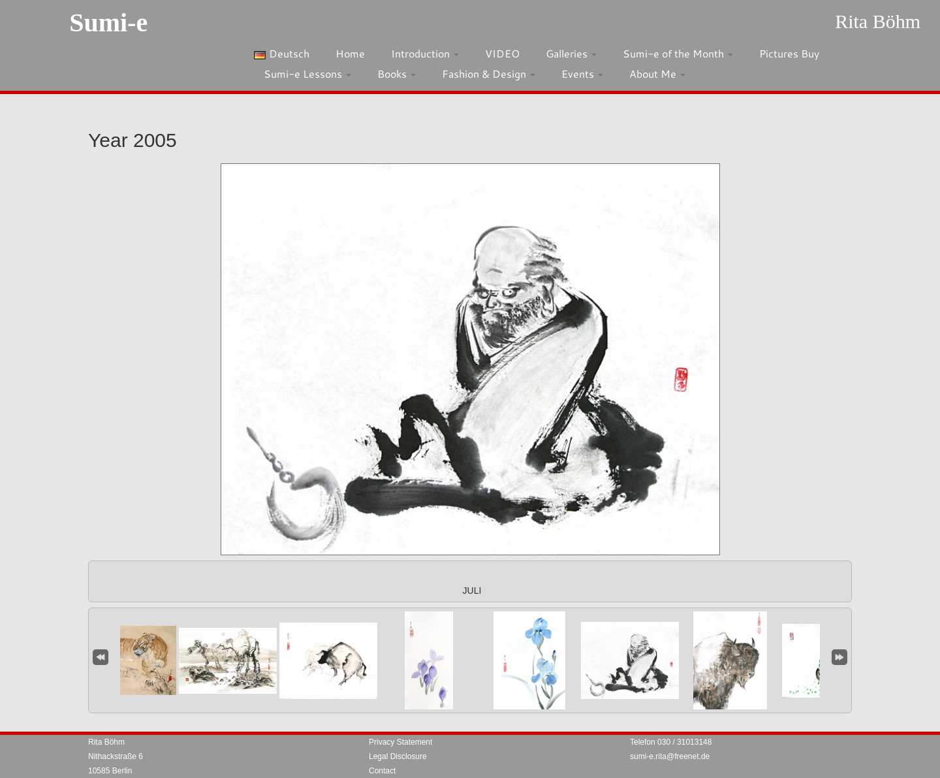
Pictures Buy (789, 53)
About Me (657, 73)
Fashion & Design (488, 73)
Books (396, 73)
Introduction (425, 53)
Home (350, 53)
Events (582, 73)
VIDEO (502, 53)
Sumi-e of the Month (678, 53)
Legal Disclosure (398, 756)
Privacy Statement (400, 742)
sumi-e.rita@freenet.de (670, 756)
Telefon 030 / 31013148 (671, 742)
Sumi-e (108, 22)
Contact (382, 770)
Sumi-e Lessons (307, 73)
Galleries (571, 53)
